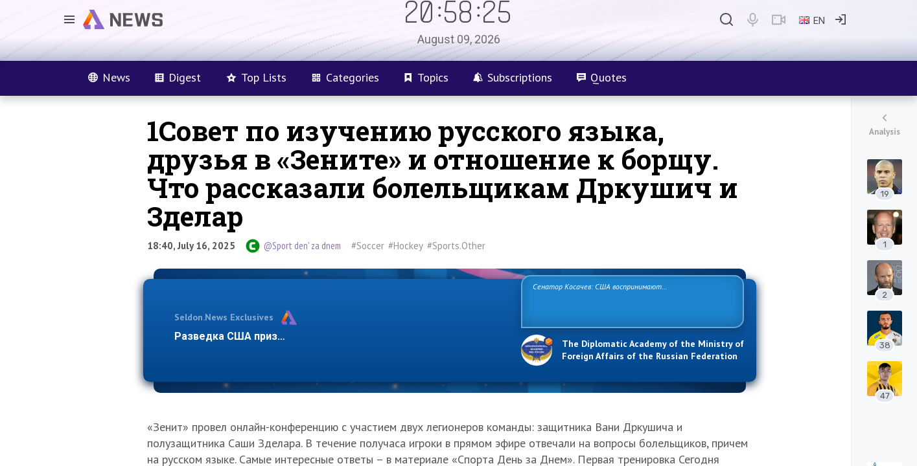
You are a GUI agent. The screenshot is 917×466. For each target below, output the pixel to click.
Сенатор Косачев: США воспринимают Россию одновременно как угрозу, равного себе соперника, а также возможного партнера (630, 301)
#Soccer (367, 245)
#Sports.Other (456, 245)
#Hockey (405, 245)
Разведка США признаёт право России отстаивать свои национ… (340, 336)
